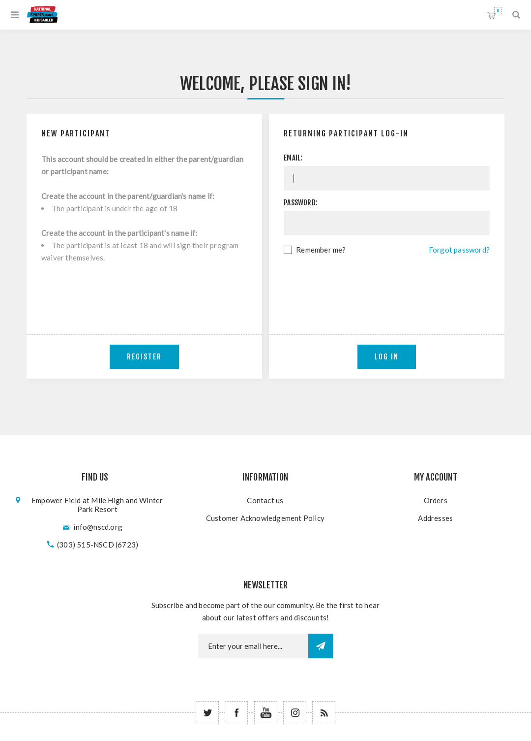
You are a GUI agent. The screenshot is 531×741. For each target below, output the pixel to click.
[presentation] (387, 283)
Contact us (265, 500)
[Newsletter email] (253, 646)
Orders (435, 500)
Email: (293, 157)
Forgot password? (459, 249)
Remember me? (321, 249)
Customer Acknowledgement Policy (265, 518)
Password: (301, 202)
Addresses (435, 518)
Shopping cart (498, 10)
